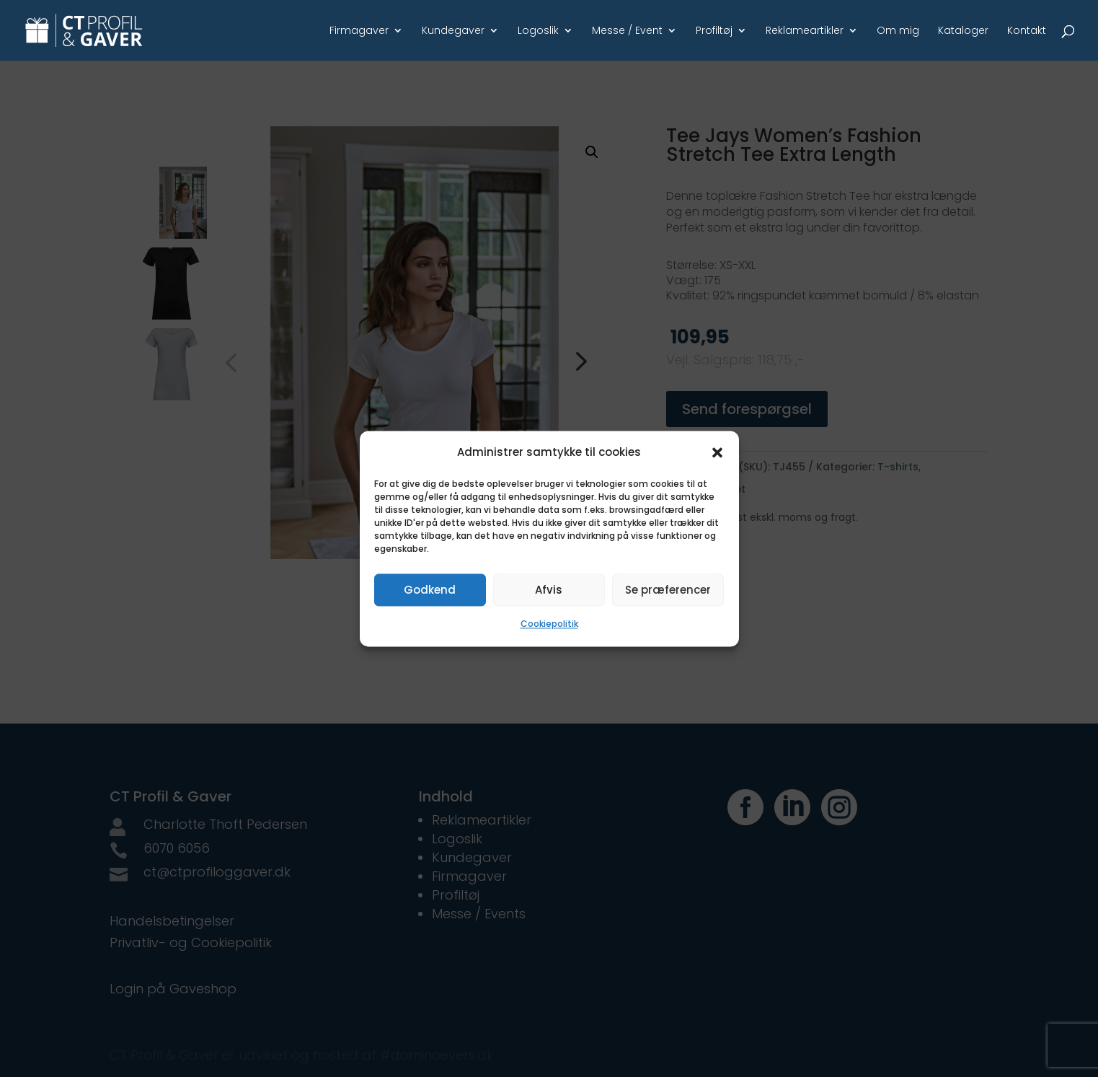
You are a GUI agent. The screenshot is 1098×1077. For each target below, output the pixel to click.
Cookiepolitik (549, 624)
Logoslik (538, 31)
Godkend (430, 589)
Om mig (898, 31)
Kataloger (963, 31)
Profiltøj (714, 31)
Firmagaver (359, 31)
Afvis (548, 589)
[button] (717, 452)
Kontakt (1026, 31)
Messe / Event (627, 31)
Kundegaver (453, 31)
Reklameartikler (805, 31)
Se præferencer (668, 589)
